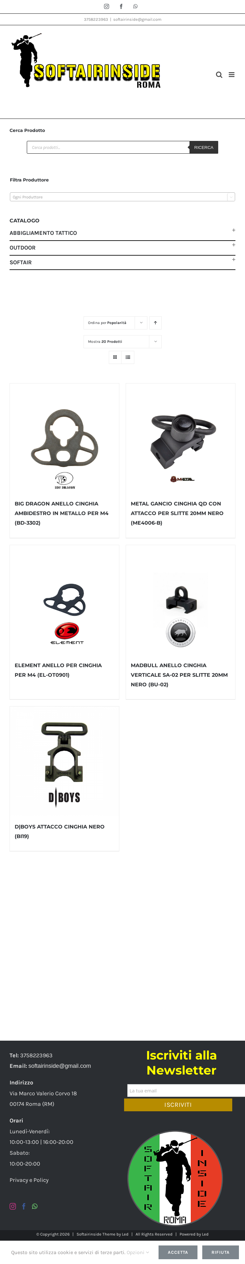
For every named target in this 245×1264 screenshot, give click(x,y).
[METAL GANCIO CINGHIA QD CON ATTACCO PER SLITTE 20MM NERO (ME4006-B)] (180, 438)
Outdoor (23, 247)
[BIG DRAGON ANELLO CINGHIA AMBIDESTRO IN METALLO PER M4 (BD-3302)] (64, 438)
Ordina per (107, 322)
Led (125, 1234)
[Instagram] (13, 1206)
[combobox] (122, 196)
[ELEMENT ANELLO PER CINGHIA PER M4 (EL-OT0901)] (64, 599)
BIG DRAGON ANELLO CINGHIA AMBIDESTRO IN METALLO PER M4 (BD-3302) (61, 513)
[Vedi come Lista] (128, 357)
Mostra (105, 341)
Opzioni (138, 1252)
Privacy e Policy (29, 1179)
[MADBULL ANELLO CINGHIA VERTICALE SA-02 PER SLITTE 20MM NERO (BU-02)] (180, 599)
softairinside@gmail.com (137, 19)
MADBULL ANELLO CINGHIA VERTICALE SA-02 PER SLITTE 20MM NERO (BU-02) (179, 675)
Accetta (178, 1252)
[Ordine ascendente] (155, 322)
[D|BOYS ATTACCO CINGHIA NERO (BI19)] (64, 761)
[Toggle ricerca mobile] (219, 74)
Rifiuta (221, 1252)
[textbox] (122, 197)
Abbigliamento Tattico (43, 232)
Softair (21, 262)
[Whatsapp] (34, 1206)
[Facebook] (24, 1206)
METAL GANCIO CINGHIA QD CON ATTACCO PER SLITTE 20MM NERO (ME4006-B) (177, 513)
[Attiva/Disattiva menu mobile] (232, 74)
